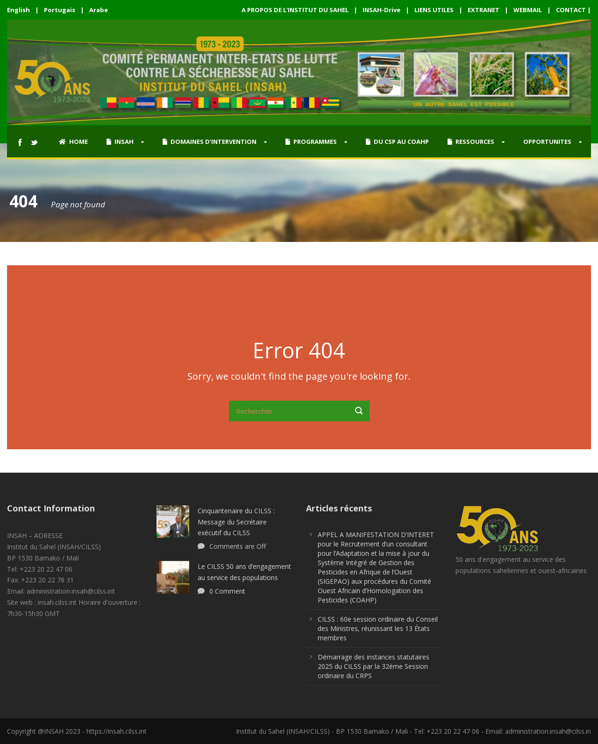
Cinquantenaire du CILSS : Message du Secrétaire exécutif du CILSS (236, 522)
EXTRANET (483, 10)
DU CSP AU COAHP (397, 141)
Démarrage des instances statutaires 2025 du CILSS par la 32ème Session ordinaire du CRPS (373, 666)
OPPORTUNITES (547, 141)
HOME (73, 141)
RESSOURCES (471, 141)
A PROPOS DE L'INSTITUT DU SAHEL (295, 10)
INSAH (120, 141)
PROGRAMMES (311, 141)
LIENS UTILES (434, 10)
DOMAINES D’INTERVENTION (209, 141)
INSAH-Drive (381, 10)
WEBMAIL (527, 10)
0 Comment (227, 591)
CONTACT (571, 10)
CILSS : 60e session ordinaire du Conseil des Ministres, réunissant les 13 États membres (378, 628)
